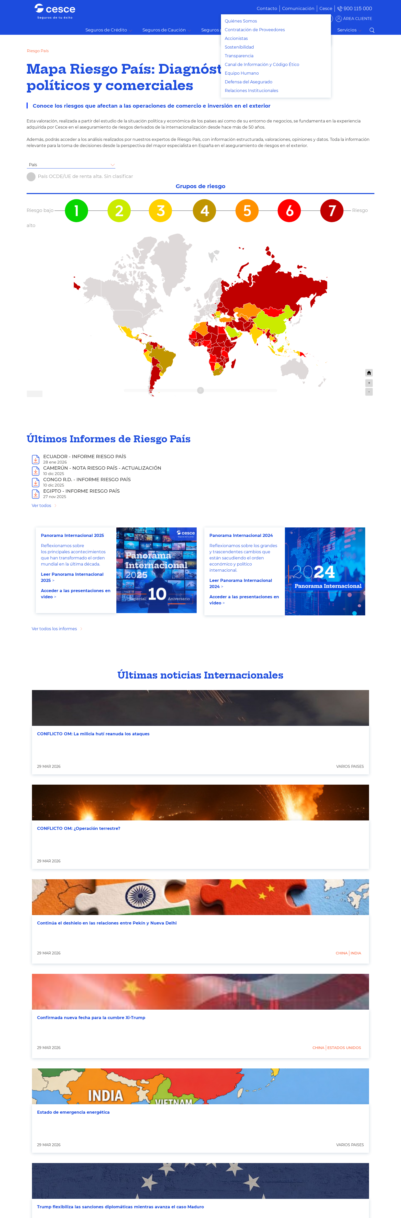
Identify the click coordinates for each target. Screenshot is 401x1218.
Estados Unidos (344, 1047)
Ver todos (41, 505)
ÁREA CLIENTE (357, 18)
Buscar (371, 30)
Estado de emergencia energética (73, 1112)
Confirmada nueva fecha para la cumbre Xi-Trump (91, 1017)
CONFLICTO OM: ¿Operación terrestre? (78, 828)
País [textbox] (33, 164)
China (342, 953)
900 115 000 (358, 9)
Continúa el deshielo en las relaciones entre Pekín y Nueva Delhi (107, 923)
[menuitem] (290, 8)
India (356, 953)
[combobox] (71, 164)
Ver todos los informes (54, 628)
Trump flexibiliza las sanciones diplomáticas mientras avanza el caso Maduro (120, 1206)
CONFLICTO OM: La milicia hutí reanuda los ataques (93, 733)
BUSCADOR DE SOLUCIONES (300, 18)
